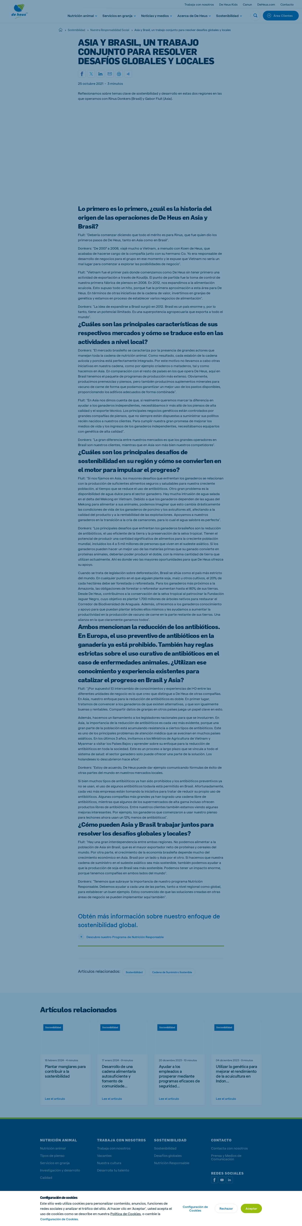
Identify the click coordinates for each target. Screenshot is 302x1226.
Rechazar (226, 1208)
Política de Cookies (125, 1214)
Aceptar (251, 1208)
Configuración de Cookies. (59, 1219)
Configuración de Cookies (195, 1208)
